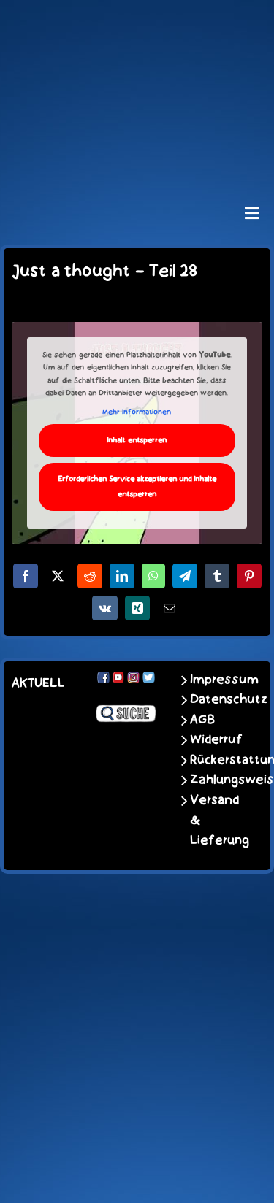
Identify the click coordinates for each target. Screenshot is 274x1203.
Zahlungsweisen (215, 780)
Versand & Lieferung (215, 820)
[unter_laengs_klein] (137, 155)
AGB (202, 720)
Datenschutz (215, 699)
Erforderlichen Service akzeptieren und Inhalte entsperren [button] (137, 486)
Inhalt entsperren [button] (137, 440)
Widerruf (215, 739)
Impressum (215, 680)
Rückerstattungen (215, 760)
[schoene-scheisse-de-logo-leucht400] (136, 23)
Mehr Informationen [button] (137, 412)
